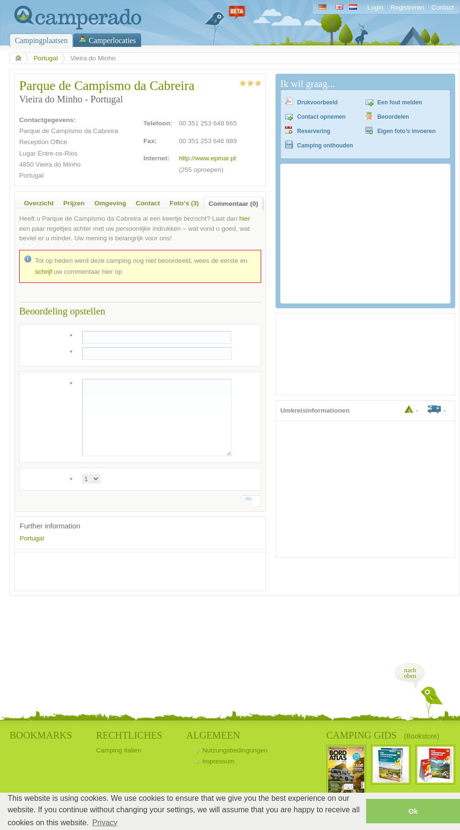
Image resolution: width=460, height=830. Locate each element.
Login (375, 7)
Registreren (407, 7)
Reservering (313, 131)
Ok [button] (412, 811)
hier (244, 218)
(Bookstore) (421, 736)
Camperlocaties (112, 40)
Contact (442, 7)
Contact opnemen (321, 116)
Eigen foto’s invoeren (407, 131)
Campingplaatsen (41, 40)
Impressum (218, 761)
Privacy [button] (104, 823)
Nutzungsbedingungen (234, 750)
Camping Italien (118, 750)
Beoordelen (393, 116)
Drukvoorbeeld (317, 102)
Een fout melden (400, 102)
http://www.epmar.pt (207, 158)
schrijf (43, 271)
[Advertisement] (132, 571)
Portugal (46, 58)
